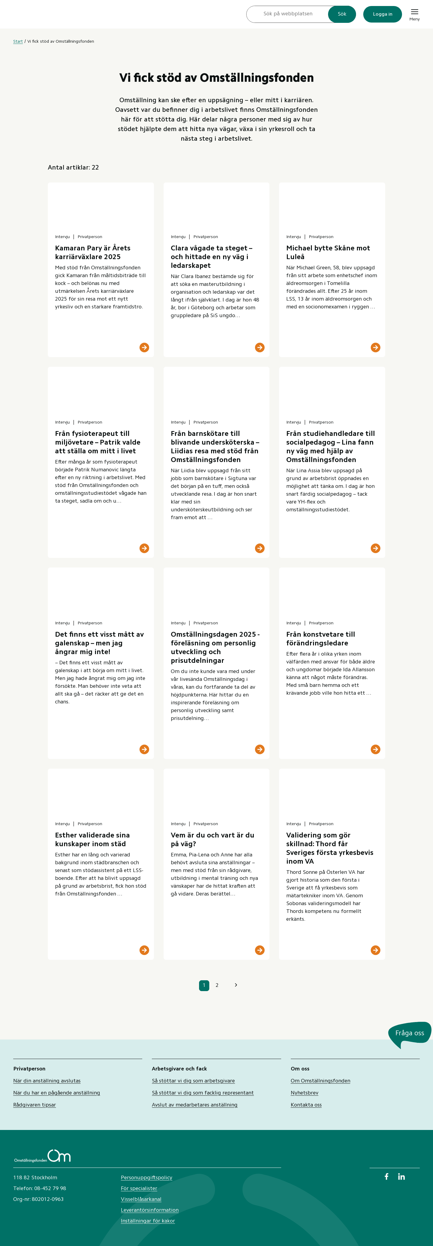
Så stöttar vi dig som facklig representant (203, 1093)
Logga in (382, 14)
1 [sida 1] (204, 985)
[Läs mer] (144, 347)
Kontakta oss (306, 1105)
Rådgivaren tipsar (34, 1105)
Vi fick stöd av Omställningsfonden (60, 42)
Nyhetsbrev (304, 1093)
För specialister (139, 1189)
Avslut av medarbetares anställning (195, 1105)
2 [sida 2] (217, 985)
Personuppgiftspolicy (146, 1178)
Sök (342, 14)
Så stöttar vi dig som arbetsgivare (193, 1081)
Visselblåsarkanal (141, 1199)
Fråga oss (409, 1033)
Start (18, 42)
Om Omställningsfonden (320, 1081)
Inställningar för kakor (148, 1221)
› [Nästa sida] (236, 985)
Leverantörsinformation (150, 1210)
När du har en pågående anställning (56, 1093)
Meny (414, 14)
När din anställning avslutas (47, 1081)
